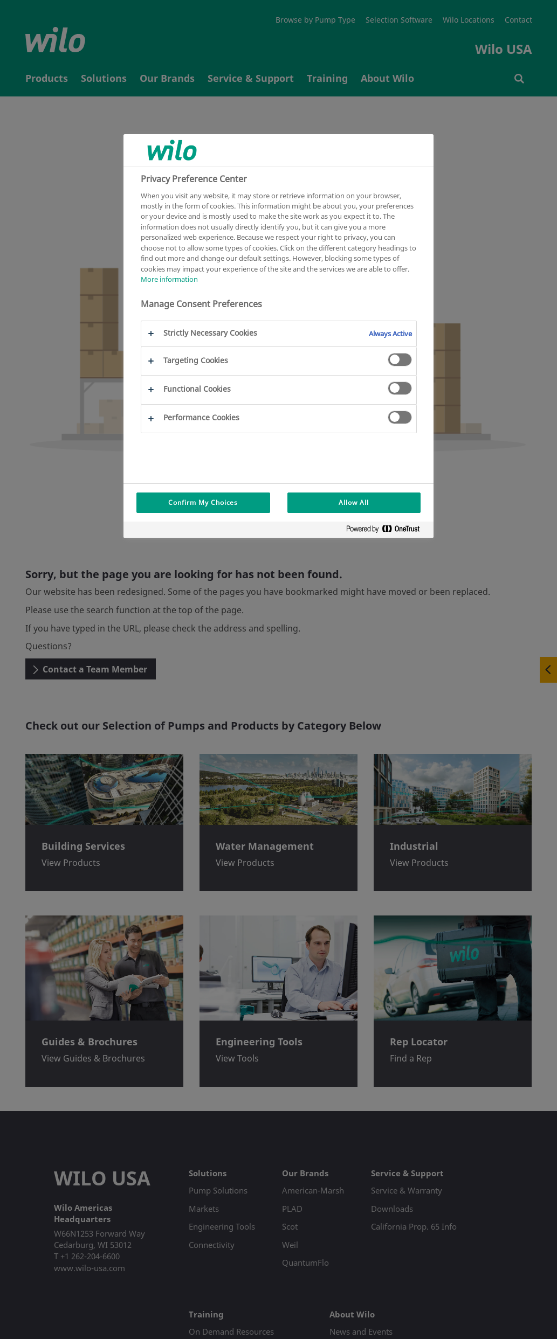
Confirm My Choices (203, 502)
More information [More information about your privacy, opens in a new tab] (169, 279)
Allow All (354, 502)
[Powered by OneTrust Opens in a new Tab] (387, 531)
